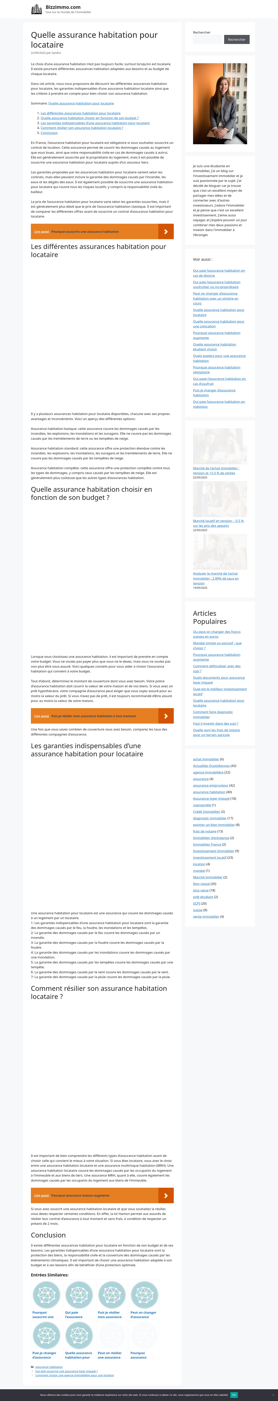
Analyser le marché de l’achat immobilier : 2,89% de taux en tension (216, 481)
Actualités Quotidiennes (211, 668)
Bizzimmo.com (63, 7)
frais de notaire (204, 734)
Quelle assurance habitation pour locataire (81, 103)
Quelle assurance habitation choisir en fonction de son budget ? (90, 118)
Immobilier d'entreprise (211, 741)
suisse (198, 813)
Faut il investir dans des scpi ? (215, 626)
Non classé (201, 786)
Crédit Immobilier (206, 714)
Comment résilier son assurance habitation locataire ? (82, 128)
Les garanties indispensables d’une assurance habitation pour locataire (95, 123)
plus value (201, 793)
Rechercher (201, 32)
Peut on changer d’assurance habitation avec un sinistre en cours (215, 298)
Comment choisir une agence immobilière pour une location (74, 1375)
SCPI (196, 806)
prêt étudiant (203, 800)
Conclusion (49, 133)
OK (234, 1394)
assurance (201, 682)
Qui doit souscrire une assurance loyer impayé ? (66, 1371)
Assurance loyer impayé (211, 701)
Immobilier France (207, 747)
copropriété (202, 708)
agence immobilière (208, 675)
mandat (199, 773)
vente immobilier (206, 819)
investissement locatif (209, 760)
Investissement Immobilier (213, 754)
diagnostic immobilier (210, 721)
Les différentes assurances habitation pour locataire (80, 113)
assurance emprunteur (210, 688)
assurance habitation (49, 1367)
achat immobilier (206, 662)
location (199, 767)
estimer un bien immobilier (214, 727)
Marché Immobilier (207, 780)
